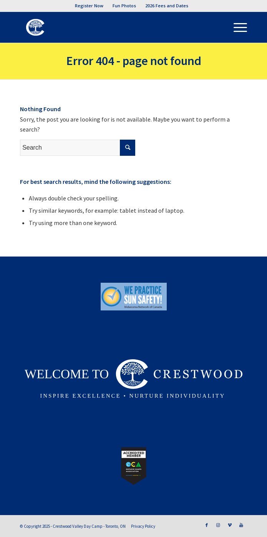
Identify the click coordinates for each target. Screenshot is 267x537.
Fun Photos (124, 5)
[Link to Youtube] (241, 525)
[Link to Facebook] (206, 525)
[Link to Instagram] (218, 525)
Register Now (89, 5)
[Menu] (236, 27)
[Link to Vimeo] (229, 525)
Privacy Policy (143, 526)
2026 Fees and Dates (166, 5)
